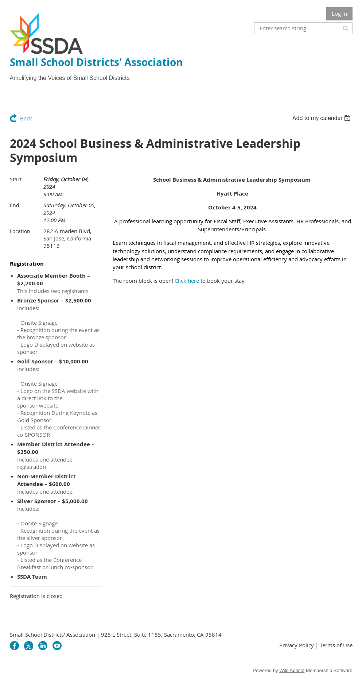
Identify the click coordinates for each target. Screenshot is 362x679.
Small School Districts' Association (96, 62)
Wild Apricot (291, 670)
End (14, 205)
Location (20, 231)
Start (16, 179)
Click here (187, 280)
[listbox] (322, 118)
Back (26, 118)
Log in (339, 13)
